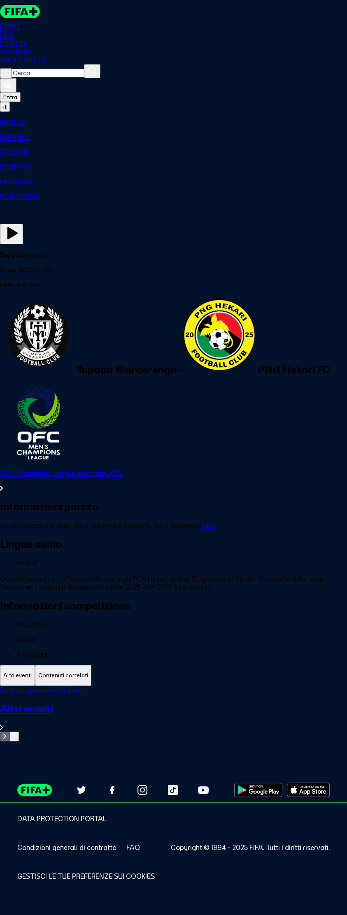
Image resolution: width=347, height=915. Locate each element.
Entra (10, 97)
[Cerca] (92, 71)
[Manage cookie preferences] (86, 876)
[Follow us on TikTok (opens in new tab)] (173, 790)
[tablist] (173, 675)
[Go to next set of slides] (14, 736)
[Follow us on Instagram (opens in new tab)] (142, 790)
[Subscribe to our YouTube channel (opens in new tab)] (203, 790)
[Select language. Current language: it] (5, 107)
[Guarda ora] (11, 234)
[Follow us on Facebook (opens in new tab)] (112, 790)
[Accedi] (8, 85)
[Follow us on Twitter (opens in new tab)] (81, 790)
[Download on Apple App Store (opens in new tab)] (308, 790)
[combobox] (48, 73)
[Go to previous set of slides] (4, 736)
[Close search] (6, 73)
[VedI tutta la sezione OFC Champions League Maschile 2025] (173, 480)
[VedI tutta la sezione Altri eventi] (173, 717)
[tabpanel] (173, 713)
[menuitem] (173, 122)
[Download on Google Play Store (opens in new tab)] (258, 790)
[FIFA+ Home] (20, 11)
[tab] (17, 675)
